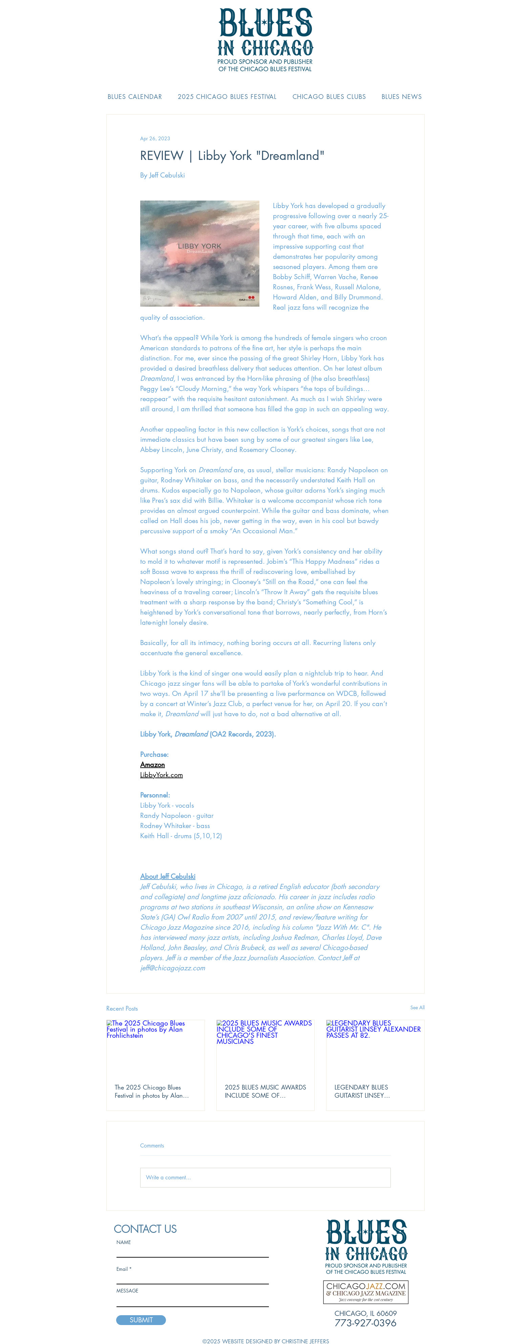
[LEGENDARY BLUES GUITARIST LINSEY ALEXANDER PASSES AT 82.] (375, 1047)
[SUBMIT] (141, 1320)
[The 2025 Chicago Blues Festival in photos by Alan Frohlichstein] (156, 1047)
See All (417, 1007)
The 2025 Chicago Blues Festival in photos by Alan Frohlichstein (149, 1091)
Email (122, 1269)
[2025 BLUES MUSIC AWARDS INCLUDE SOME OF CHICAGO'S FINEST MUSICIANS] (266, 1047)
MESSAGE (127, 1290)
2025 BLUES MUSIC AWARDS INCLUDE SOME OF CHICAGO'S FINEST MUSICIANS (265, 1091)
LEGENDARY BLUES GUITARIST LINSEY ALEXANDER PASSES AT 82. (373, 1091)
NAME (123, 1242)
